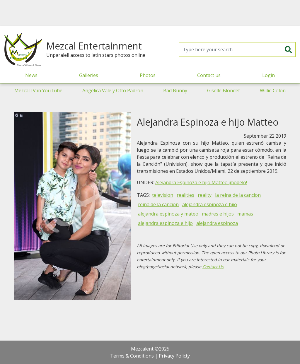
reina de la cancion (158, 204)
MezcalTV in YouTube (38, 90)
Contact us (209, 75)
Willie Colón (273, 90)
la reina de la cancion (238, 195)
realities (185, 195)
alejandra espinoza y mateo (168, 214)
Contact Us (213, 266)
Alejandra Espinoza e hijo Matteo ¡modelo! (201, 182)
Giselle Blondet (223, 90)
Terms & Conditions (132, 356)
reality (205, 195)
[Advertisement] (150, 13)
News (31, 75)
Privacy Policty (174, 356)
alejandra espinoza (217, 223)
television (162, 195)
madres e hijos (218, 214)
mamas (245, 214)
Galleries (88, 75)
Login (268, 75)
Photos (148, 75)
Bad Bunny (175, 90)
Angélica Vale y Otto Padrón (112, 90)
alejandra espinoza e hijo (209, 204)
